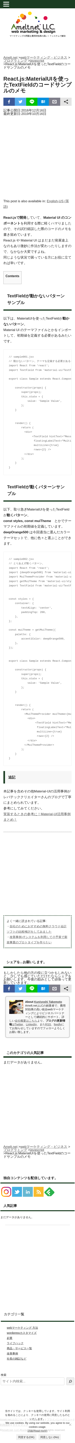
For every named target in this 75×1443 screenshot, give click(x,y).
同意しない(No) (49, 1437)
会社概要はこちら (26, 1020)
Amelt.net (10, 57)
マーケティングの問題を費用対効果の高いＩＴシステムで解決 (38, 36)
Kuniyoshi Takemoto (48, 1001)
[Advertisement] (37, 156)
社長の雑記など (16, 1358)
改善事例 (12, 1353)
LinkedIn (31, 1024)
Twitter (19, 1024)
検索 (3, 1374)
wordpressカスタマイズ (22, 1332)
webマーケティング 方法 (22, 1327)
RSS (48, 1024)
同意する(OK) (26, 1437)
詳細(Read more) (37, 1430)
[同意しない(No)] (70, 1425)
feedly (57, 1024)
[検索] (70, 1381)
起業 (9, 1338)
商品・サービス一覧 (19, 1348)
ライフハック (15, 1343)
